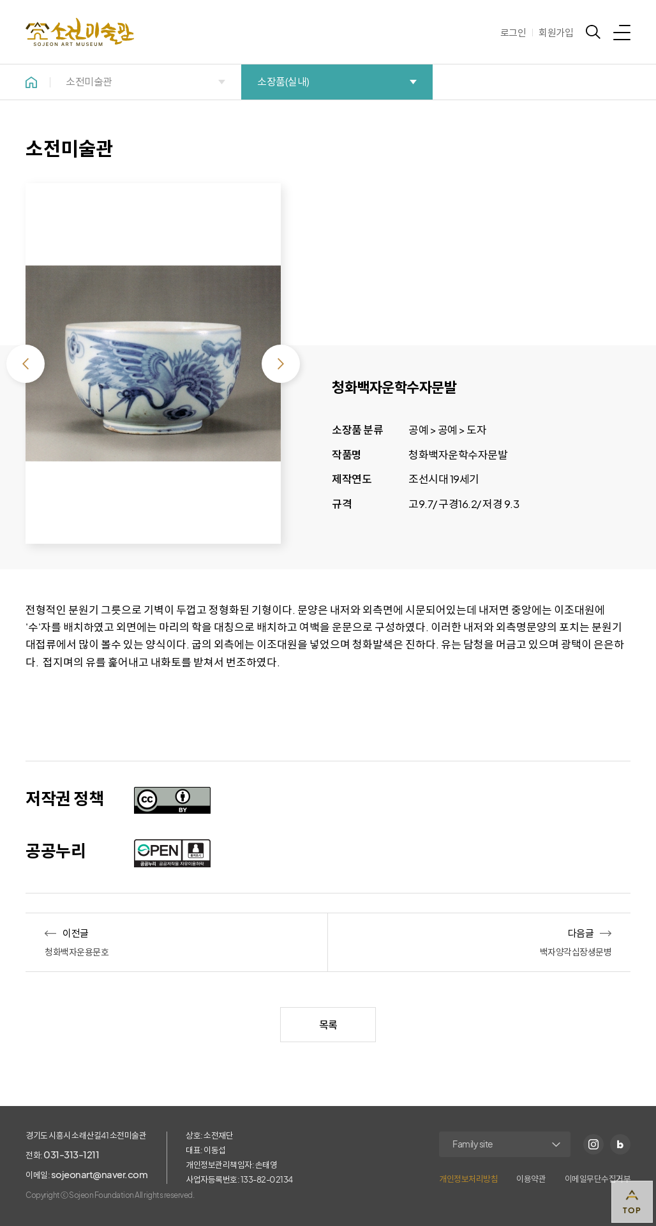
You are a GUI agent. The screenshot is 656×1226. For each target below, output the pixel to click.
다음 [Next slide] (281, 364)
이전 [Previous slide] (25, 364)
